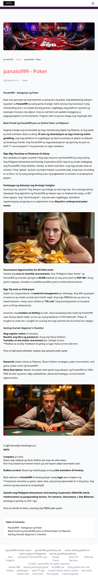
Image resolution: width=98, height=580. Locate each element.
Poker (18, 59)
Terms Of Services (73, 558)
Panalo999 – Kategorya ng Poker (25, 527)
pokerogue (22, 570)
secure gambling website (62, 553)
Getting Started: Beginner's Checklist (27, 534)
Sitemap (88, 557)
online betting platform (77, 550)
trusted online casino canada (63, 570)
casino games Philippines (32, 553)
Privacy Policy (55, 558)
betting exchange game (36, 567)
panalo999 (8, 59)
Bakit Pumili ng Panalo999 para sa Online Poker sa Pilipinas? (39, 531)
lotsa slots (37, 573)
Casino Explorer (70, 573)
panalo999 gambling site (48, 550)
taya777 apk (38, 570)
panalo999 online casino (19, 550)
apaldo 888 (14, 567)
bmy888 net (58, 567)
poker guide (61, 350)
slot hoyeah (52, 573)
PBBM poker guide (53, 508)
